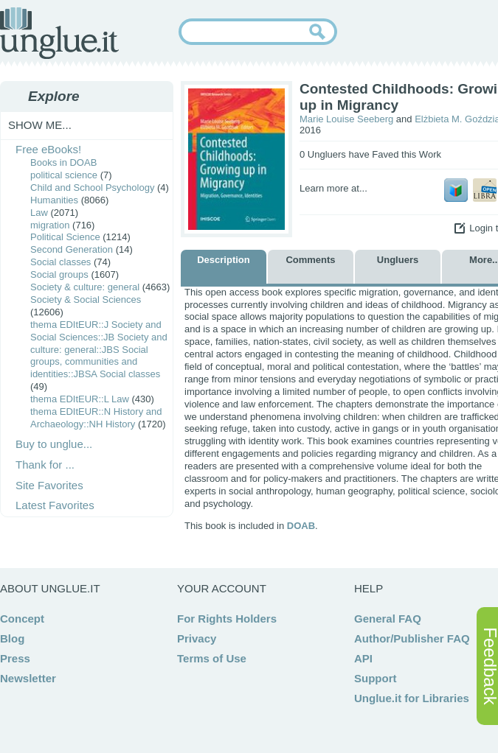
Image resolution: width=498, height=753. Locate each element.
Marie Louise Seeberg (346, 119)
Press (15, 658)
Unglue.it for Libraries (411, 698)
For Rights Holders (227, 618)
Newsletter (28, 678)
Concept (22, 618)
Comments (310, 259)
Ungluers (397, 259)
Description (223, 259)
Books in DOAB (63, 162)
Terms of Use (211, 658)
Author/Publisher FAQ (412, 638)
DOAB (301, 525)
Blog (12, 638)
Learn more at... (333, 188)
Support (375, 678)
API (363, 658)
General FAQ (387, 618)
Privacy (196, 638)
